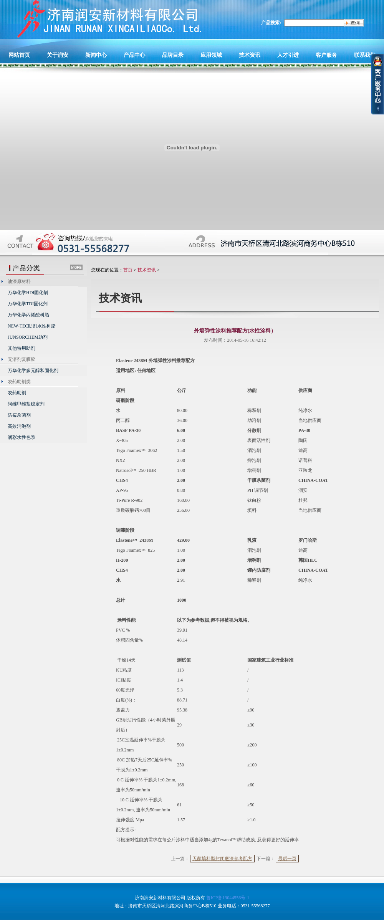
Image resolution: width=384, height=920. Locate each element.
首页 (127, 270)
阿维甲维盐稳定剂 (26, 404)
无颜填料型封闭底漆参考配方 (222, 858)
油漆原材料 (19, 281)
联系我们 (365, 55)
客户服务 (326, 55)
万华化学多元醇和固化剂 (33, 370)
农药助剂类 (19, 381)
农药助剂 (17, 392)
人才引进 (288, 55)
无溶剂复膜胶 (21, 359)
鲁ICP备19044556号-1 (228, 897)
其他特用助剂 (21, 348)
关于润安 (57, 55)
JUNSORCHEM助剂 (28, 337)
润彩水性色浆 (21, 437)
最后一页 (287, 858)
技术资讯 (249, 55)
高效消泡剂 (19, 426)
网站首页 (19, 55)
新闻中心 (96, 55)
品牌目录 (173, 55)
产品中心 (134, 55)
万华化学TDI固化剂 (28, 303)
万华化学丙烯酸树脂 (28, 315)
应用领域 (211, 55)
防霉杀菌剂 (19, 415)
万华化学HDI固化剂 (28, 292)
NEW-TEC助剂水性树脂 (32, 326)
